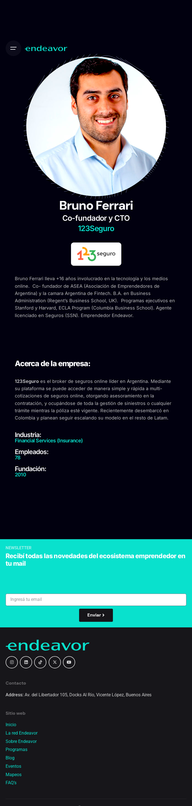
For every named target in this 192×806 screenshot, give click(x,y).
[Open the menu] (13, 48)
